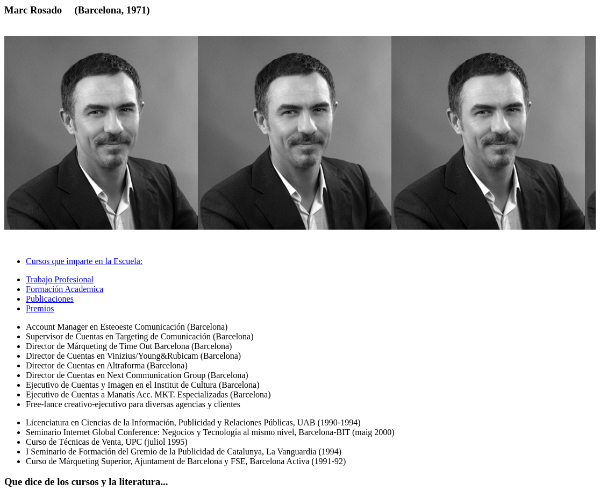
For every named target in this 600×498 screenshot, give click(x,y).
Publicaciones (50, 298)
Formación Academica (64, 289)
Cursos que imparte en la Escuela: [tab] (84, 261)
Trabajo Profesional (60, 279)
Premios (40, 308)
